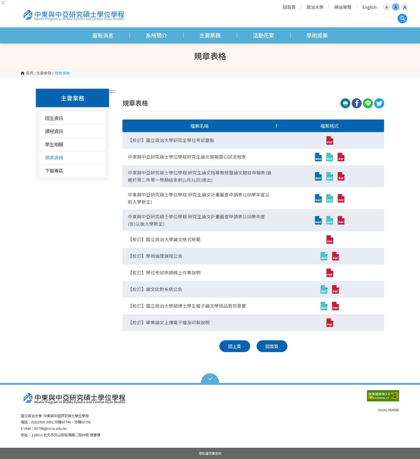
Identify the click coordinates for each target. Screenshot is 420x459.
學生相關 (54, 144)
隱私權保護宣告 (210, 453)
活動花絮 (263, 35)
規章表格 (54, 157)
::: (3, 2)
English (369, 7)
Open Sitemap (210, 378)
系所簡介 (156, 35)
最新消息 (103, 35)
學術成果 (317, 35)
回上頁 (234, 346)
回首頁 (289, 7)
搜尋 (402, 18)
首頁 (29, 73)
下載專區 (54, 170)
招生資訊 (54, 118)
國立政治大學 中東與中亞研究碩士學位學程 (26, 9)
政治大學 (315, 7)
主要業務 (210, 35)
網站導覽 (342, 7)
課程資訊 (54, 131)
